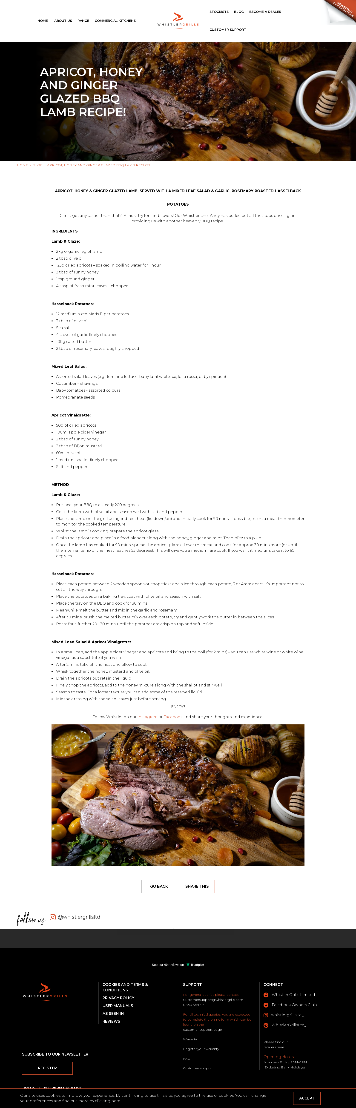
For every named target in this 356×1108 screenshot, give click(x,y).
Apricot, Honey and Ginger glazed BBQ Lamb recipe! (98, 165)
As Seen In (113, 1013)
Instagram (148, 717)
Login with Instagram (178, 930)
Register (47, 1068)
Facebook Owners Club (290, 1005)
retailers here (274, 1047)
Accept (307, 1098)
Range (83, 21)
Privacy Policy (118, 998)
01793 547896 (193, 1005)
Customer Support (228, 30)
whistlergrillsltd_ (284, 1015)
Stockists (219, 12)
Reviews (111, 1021)
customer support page (202, 1030)
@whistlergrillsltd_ (80, 917)
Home (42, 21)
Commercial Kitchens (115, 21)
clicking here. (108, 1101)
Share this (197, 886)
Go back (159, 886)
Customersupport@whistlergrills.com (213, 1000)
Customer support (198, 1068)
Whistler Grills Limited (289, 995)
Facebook (173, 717)
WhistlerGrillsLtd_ (285, 1025)
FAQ (186, 1058)
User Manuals (118, 1006)
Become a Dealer (265, 12)
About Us (63, 21)
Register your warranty (201, 1049)
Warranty (190, 1039)
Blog (239, 12)
